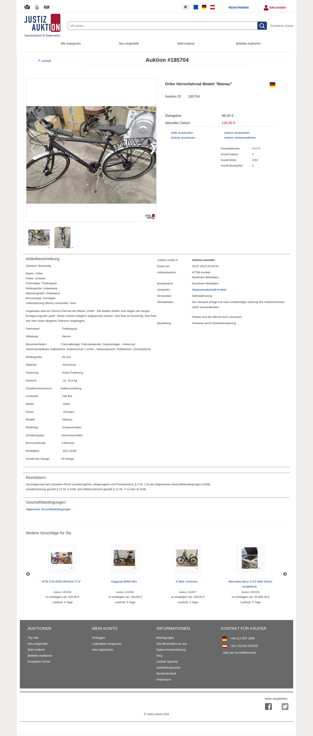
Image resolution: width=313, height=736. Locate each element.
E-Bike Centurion (187, 581)
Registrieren (239, 7)
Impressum (163, 679)
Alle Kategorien (71, 43)
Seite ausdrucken (182, 132)
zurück (46, 60)
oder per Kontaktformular (239, 652)
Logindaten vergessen (107, 643)
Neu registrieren (102, 649)
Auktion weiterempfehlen (240, 137)
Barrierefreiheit (166, 673)
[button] (151, 149)
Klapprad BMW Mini (124, 581)
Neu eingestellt (129, 43)
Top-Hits (33, 637)
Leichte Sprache (167, 661)
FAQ (159, 655)
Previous (28, 574)
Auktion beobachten (237, 132)
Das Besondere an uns (171, 643)
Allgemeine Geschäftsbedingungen (48, 509)
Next (285, 574)
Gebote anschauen (183, 137)
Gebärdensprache (168, 667)
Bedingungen (165, 637)
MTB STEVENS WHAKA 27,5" (61, 581)
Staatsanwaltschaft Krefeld (209, 289)
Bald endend (186, 43)
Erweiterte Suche (282, 26)
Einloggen (278, 7)
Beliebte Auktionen (248, 43)
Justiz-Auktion (156, 714)
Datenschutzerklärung (170, 649)
